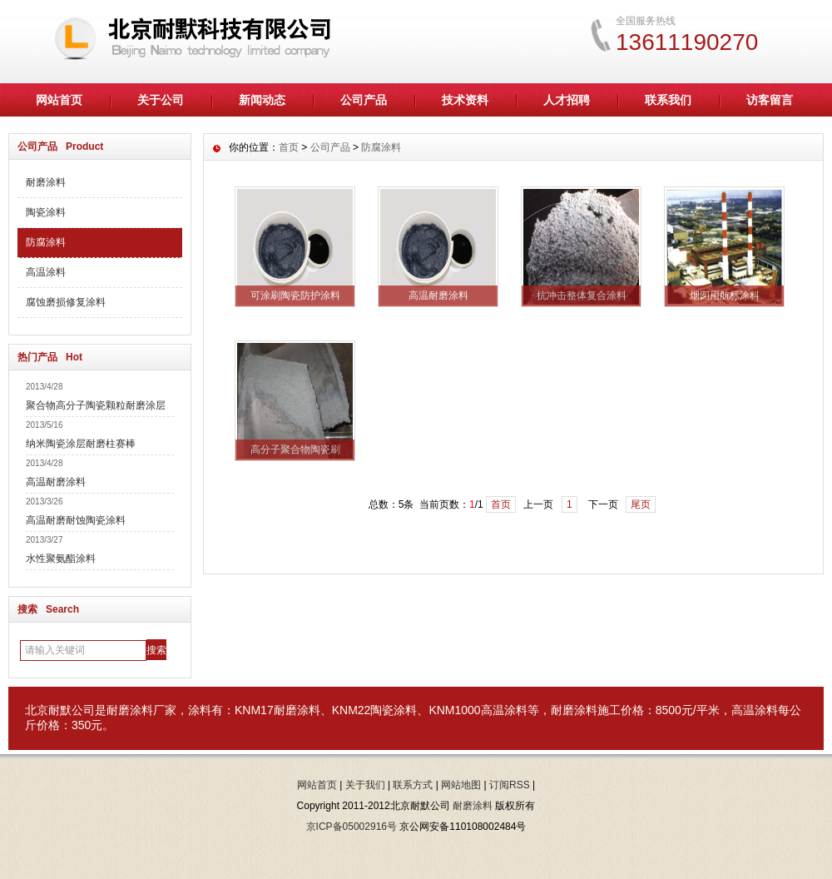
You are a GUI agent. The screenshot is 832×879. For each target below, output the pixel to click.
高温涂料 (46, 272)
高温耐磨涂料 (56, 482)
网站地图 (461, 785)
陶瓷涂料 (46, 212)
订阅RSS (509, 785)
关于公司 (160, 100)
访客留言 (769, 100)
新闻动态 (262, 100)
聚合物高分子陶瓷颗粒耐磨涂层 (96, 405)
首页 (289, 147)
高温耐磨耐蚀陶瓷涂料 (76, 520)
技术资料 (465, 100)
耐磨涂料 (46, 182)
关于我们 (365, 785)
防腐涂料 (46, 242)
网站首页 (59, 100)
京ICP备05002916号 (351, 826)
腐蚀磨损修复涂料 (66, 302)
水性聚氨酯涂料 (61, 558)
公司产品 (363, 100)
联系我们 (668, 100)
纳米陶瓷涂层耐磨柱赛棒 (81, 443)
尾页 (641, 504)
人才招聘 (566, 100)
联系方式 (413, 785)
